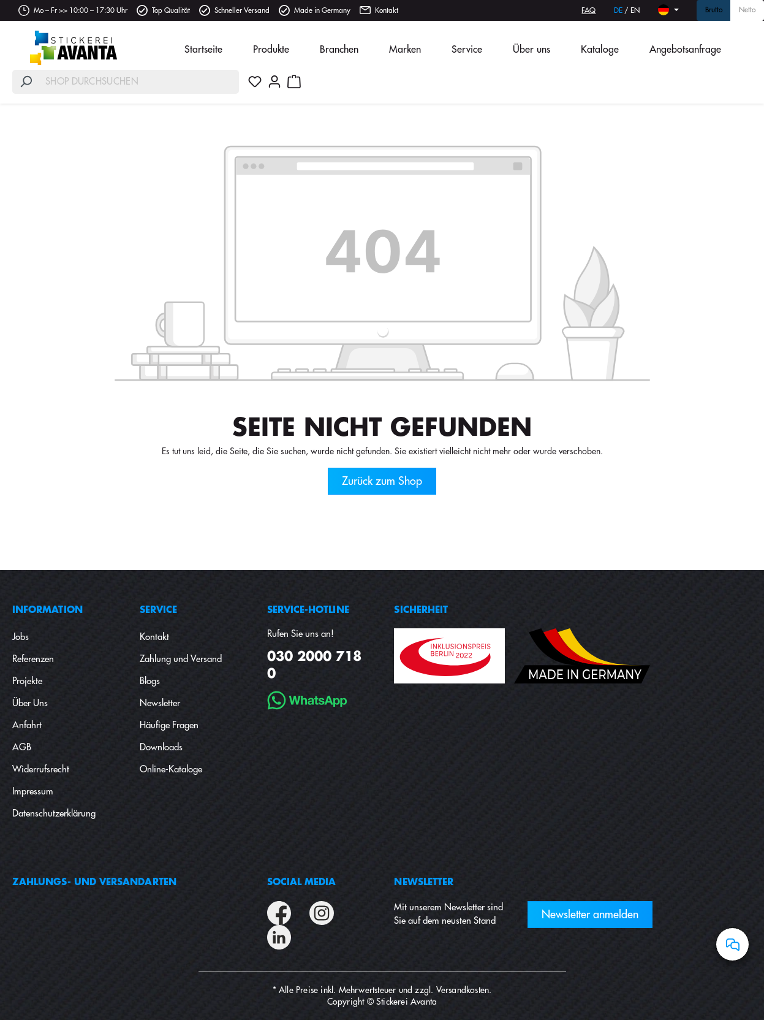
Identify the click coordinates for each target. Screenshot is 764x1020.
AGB (21, 747)
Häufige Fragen (169, 725)
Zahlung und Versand (181, 659)
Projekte (27, 681)
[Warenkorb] (294, 81)
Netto (747, 10)
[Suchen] (26, 82)
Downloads (161, 747)
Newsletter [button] (423, 882)
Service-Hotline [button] (308, 610)
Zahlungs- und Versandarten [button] (94, 882)
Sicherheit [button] (421, 610)
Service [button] (159, 610)
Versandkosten (463, 990)
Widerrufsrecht (40, 769)
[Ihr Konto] (274, 81)
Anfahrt (27, 725)
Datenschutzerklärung (54, 813)
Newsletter (160, 703)
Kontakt (386, 10)
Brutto (714, 10)
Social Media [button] (301, 882)
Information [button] (47, 610)
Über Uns (30, 703)
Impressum (32, 791)
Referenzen (33, 659)
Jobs (20, 637)
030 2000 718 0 (314, 665)
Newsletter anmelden (590, 914)
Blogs (150, 681)
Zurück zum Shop (382, 481)
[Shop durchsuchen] (139, 82)
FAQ (588, 10)
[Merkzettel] (255, 81)
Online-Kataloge (171, 769)
